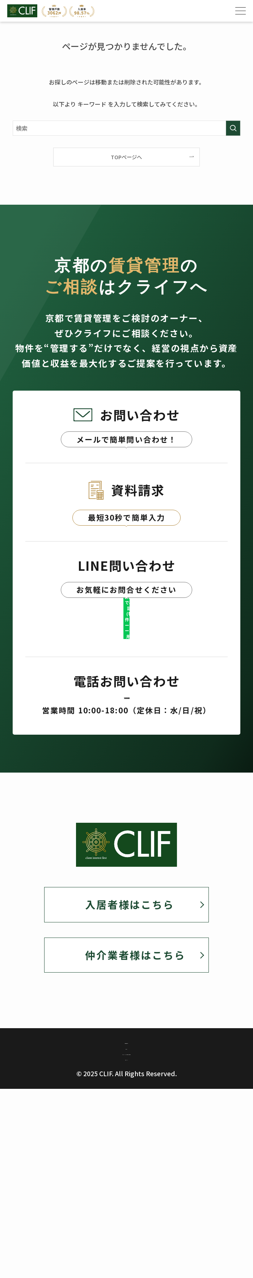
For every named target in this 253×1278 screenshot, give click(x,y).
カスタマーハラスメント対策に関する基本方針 (126, 1187)
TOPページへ (126, 157)
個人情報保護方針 (126, 1151)
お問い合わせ (126, 462)
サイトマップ (126, 1205)
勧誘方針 (126, 1169)
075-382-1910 (126, 781)
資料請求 (127, 576)
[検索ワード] (126, 128)
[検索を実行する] (233, 128)
